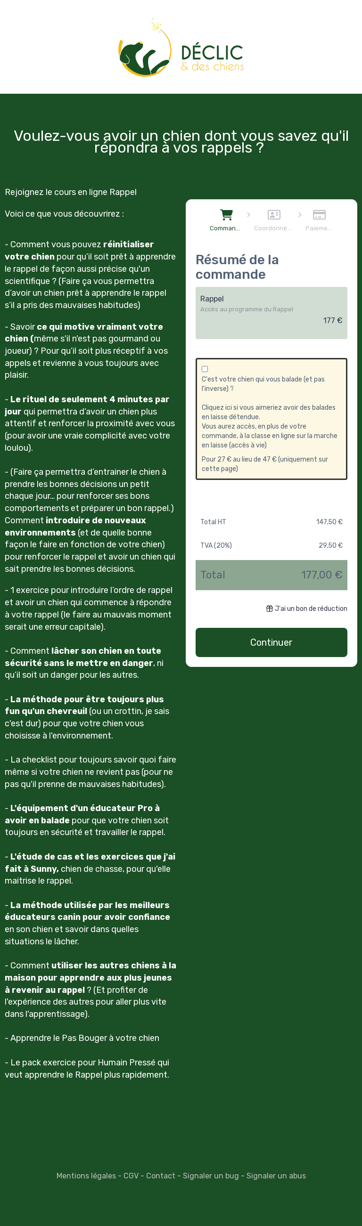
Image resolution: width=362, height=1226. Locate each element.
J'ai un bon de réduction (306, 609)
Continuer (271, 642)
